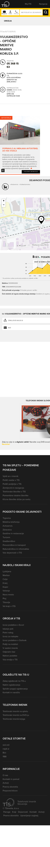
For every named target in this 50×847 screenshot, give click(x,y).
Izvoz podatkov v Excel (13, 624)
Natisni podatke (10, 655)
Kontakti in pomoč (11, 779)
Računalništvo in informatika (16, 548)
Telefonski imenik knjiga (14, 718)
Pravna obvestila (10, 786)
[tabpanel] (20, 144)
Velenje (6, 590)
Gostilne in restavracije (13, 533)
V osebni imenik (10, 648)
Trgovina (7, 518)
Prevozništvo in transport (14, 545)
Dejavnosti (23, 811)
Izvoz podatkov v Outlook (14, 640)
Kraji (14, 811)
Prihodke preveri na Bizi (28, 290)
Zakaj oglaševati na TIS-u (14, 680)
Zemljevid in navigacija (13, 487)
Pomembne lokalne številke (15, 495)
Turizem (6, 537)
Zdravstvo (7, 529)
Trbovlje (6, 602)
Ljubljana (7, 571)
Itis (1, 31)
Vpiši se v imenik (10, 476)
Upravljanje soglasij (29, 815)
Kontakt (33, 811)
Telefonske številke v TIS (14, 491)
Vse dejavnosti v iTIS (12, 552)
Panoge (6, 811)
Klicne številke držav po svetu (16, 499)
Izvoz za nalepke (10, 636)
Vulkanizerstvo (25, 184)
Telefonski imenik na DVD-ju (16, 715)
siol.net (6, 744)
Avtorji (6, 782)
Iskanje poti (8, 628)
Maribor (6, 575)
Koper (5, 586)
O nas (5, 775)
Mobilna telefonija (11, 521)
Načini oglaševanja (11, 684)
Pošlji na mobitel (10, 644)
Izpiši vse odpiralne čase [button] (13, 95)
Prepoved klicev (10, 790)
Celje (5, 579)
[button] (7, 4)
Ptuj (4, 598)
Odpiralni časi (9, 651)
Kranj (5, 583)
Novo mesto (8, 594)
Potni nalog (8, 632)
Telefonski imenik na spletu (15, 711)
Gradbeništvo (9, 541)
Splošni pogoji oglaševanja (15, 688)
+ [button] (4, 201)
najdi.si (6, 748)
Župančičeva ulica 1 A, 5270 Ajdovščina (14, 76)
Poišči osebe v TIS (11, 480)
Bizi (4, 752)
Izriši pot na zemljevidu (12, 81)
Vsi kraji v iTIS (9, 606)
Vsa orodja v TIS (10, 659)
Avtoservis (10, 31)
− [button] (4, 205)
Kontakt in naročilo (11, 692)
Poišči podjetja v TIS (12, 483)
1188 (4, 756)
